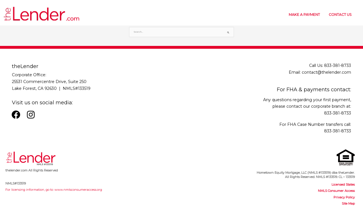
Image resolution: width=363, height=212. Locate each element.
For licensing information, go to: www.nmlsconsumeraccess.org (53, 190)
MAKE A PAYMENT (304, 14)
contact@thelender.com (326, 72)
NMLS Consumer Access (336, 191)
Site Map (348, 203)
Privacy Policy (344, 197)
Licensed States (343, 184)
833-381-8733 (337, 65)
